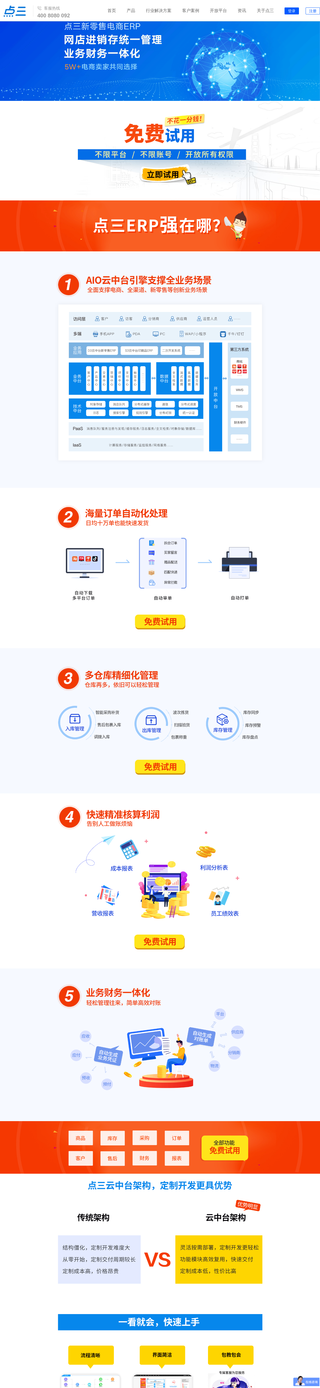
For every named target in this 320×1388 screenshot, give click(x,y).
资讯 (242, 10)
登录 (291, 11)
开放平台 (218, 10)
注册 (313, 11)
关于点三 (265, 10)
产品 (131, 10)
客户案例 (190, 10)
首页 (111, 10)
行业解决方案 (158, 10)
